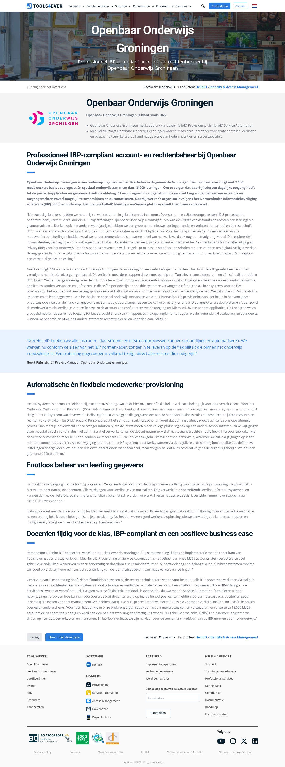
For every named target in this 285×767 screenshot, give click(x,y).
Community (212, 693)
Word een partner (157, 678)
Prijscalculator (98, 717)
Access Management (103, 701)
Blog (29, 693)
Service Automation (102, 692)
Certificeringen (37, 678)
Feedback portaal (216, 714)
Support (210, 664)
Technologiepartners (159, 671)
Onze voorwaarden (110, 752)
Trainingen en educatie (220, 671)
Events (31, 686)
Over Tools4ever (37, 664)
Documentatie (214, 700)
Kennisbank (213, 686)
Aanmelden (158, 713)
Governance (97, 709)
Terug (34, 637)
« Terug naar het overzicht (46, 87)
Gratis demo (220, 6)
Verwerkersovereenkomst (184, 752)
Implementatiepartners (161, 664)
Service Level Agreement (235, 752)
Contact (240, 6)
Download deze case (64, 637)
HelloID (94, 664)
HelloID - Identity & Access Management (227, 87)
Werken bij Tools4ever (41, 671)
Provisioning (97, 684)
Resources (33, 700)
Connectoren (35, 707)
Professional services (219, 678)
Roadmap (211, 707)
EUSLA (145, 752)
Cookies (74, 752)
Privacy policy (42, 752)
